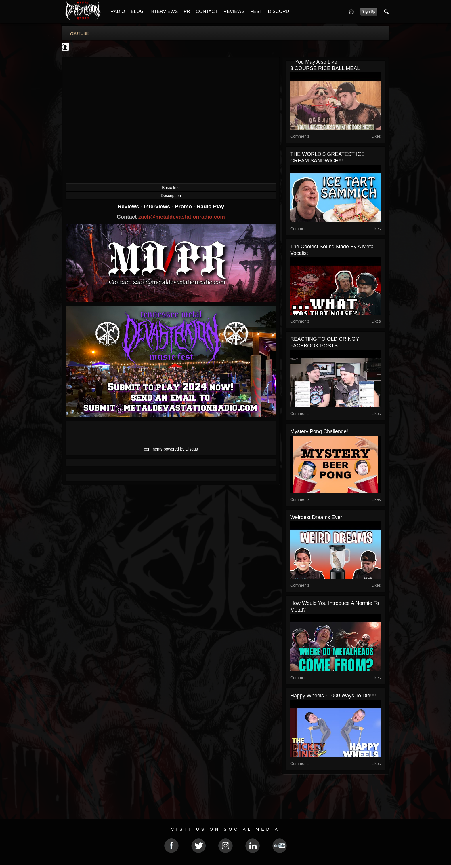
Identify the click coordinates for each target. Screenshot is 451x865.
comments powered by (171, 449)
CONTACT (207, 11)
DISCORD (278, 11)
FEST (256, 11)
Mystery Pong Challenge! (319, 431)
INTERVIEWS (163, 11)
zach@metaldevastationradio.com (181, 217)
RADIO (117, 11)
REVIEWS (234, 11)
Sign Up (368, 12)
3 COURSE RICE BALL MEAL (325, 68)
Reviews (129, 206)
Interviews (157, 206)
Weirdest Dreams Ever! (317, 517)
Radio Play (210, 206)
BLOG (137, 11)
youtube (79, 33)
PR (187, 11)
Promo (184, 206)
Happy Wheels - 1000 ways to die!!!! (333, 696)
